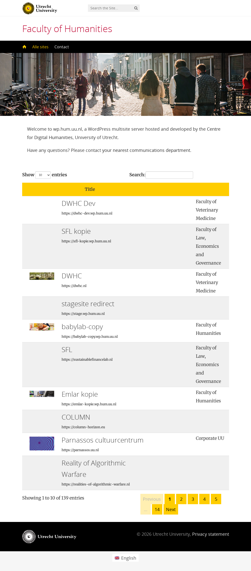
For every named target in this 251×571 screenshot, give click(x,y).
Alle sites (40, 47)
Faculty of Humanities (67, 28)
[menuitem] (125, 558)
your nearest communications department (146, 150)
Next (171, 509)
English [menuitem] (128, 558)
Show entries (44, 175)
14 (157, 509)
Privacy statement (210, 534)
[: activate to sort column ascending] (175, 189)
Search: (161, 175)
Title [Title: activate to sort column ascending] (90, 189)
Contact (61, 47)
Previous (152, 499)
